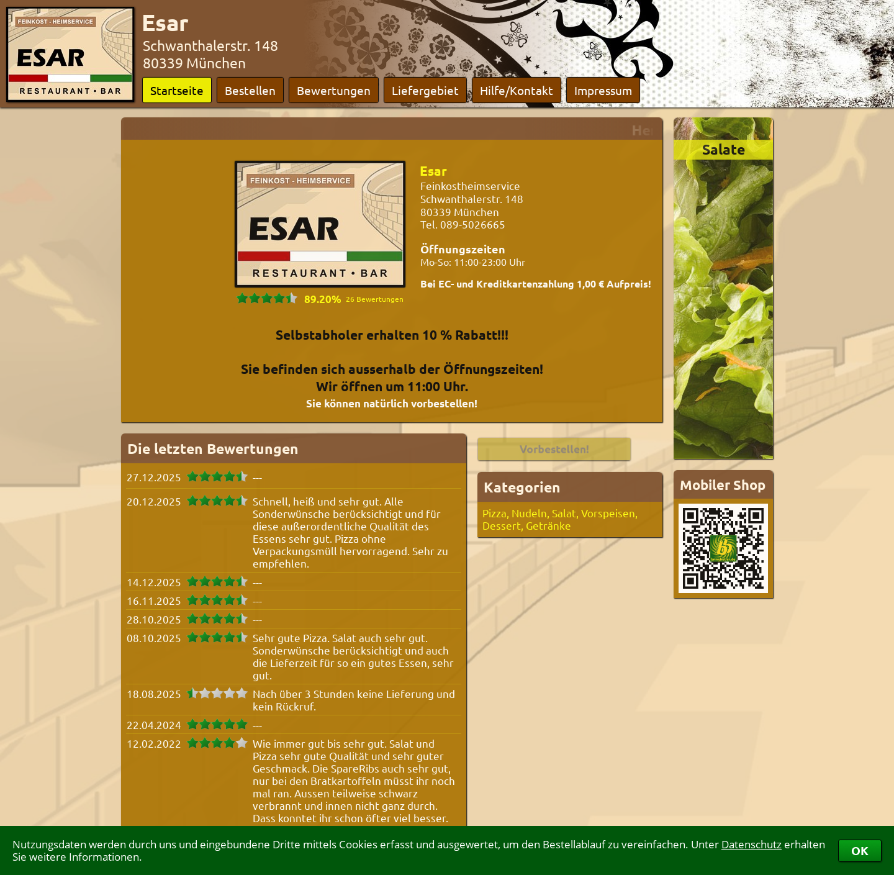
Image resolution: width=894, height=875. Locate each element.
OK (860, 850)
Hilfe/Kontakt (516, 90)
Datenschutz (751, 844)
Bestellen (250, 90)
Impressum (603, 90)
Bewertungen (334, 90)
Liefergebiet (425, 90)
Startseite (177, 90)
